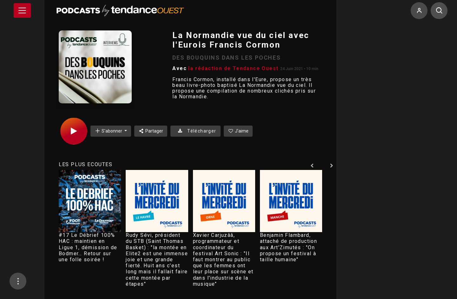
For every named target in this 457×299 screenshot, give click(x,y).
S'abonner (109, 131)
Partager (150, 130)
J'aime (238, 130)
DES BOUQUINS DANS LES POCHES (226, 57)
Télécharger (195, 130)
